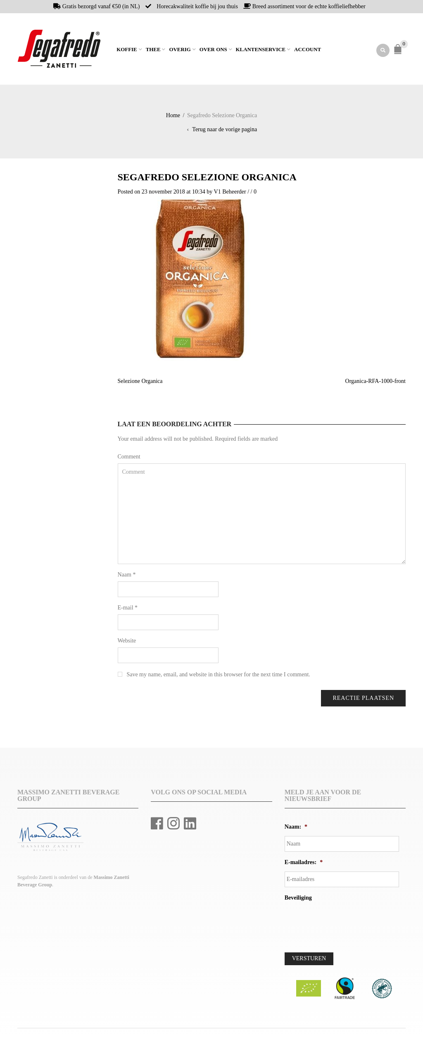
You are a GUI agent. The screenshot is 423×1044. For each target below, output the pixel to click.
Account (307, 50)
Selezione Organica (140, 381)
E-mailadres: (304, 863)
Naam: (296, 827)
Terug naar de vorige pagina (224, 130)
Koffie (126, 50)
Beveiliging (298, 898)
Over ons (213, 50)
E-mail (128, 608)
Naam (127, 575)
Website (127, 641)
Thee (153, 50)
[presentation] (347, 923)
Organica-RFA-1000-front (375, 381)
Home (112, 49)
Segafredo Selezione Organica (207, 177)
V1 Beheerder (230, 192)
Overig (179, 50)
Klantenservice (260, 50)
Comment (129, 457)
